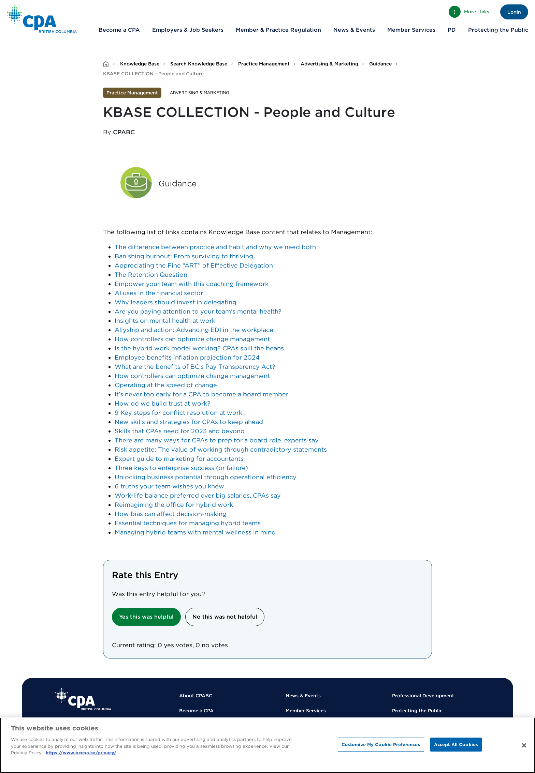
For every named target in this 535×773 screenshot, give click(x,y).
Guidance (380, 63)
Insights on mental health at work (165, 320)
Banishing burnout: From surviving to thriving (184, 256)
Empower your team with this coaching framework (192, 283)
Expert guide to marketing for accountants (179, 458)
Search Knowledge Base (198, 63)
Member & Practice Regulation (278, 30)
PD (452, 30)
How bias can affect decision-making (171, 513)
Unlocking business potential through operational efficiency (206, 477)
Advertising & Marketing (329, 63)
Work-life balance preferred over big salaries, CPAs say (198, 495)
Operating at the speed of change (166, 385)
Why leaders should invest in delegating (175, 302)
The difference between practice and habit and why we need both (215, 247)
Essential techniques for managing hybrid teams (188, 523)
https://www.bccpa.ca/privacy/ (81, 752)
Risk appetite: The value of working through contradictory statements (221, 449)
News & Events (354, 30)
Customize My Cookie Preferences (381, 744)
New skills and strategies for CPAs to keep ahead (189, 421)
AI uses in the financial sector (159, 293)
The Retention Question (151, 274)
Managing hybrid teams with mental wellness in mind (195, 532)
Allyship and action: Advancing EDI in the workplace (194, 329)
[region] (267, 745)
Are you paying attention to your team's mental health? (198, 311)
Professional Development (423, 695)
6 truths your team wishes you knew (169, 486)
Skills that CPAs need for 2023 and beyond (180, 431)
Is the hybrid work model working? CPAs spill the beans (199, 348)
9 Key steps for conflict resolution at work (178, 412)
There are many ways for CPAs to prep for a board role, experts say (217, 440)
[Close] (524, 745)
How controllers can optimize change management (192, 339)
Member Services (411, 30)
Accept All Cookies (456, 744)
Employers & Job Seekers (187, 30)
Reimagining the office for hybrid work (174, 504)
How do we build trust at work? (163, 403)
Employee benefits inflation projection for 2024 (187, 357)
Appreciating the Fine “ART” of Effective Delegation (194, 265)
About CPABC (195, 695)
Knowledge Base (139, 63)
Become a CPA (119, 30)
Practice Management (264, 63)
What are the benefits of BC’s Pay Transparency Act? (195, 366)
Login (514, 12)
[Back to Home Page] (42, 19)
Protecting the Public (498, 30)
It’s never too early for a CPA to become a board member (201, 394)
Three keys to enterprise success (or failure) (181, 467)
